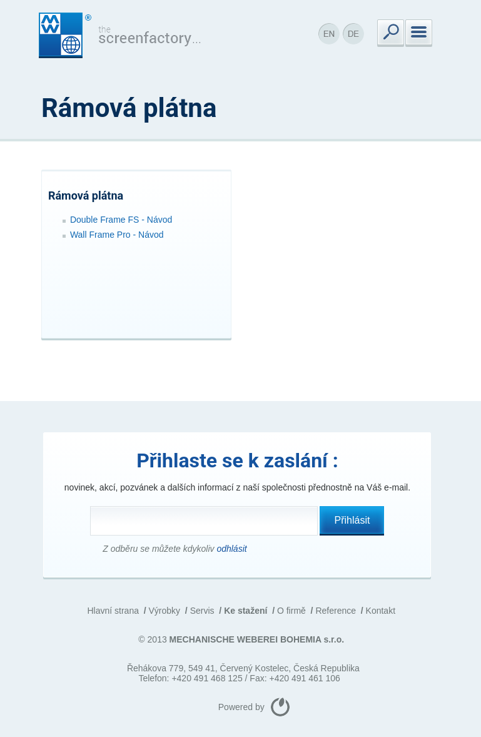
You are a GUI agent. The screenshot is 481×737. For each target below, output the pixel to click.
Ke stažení (245, 611)
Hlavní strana (112, 611)
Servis (202, 611)
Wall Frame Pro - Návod (117, 235)
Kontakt (380, 611)
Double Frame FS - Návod (121, 220)
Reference (335, 611)
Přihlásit (352, 520)
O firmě (291, 611)
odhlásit (231, 549)
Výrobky (165, 611)
